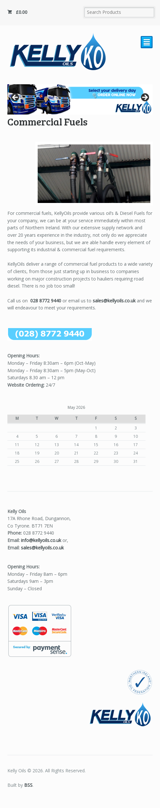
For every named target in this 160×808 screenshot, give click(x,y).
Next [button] (144, 98)
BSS (28, 785)
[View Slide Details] (80, 99)
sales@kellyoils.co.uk (114, 301)
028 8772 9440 (45, 301)
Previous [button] (15, 98)
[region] (80, 99)
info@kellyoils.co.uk (41, 540)
